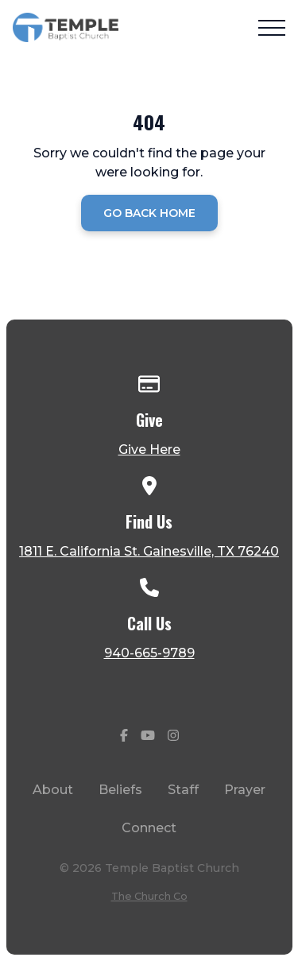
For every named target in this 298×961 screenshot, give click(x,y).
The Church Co (149, 896)
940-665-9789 (149, 653)
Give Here (149, 449)
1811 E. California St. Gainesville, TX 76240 (149, 551)
